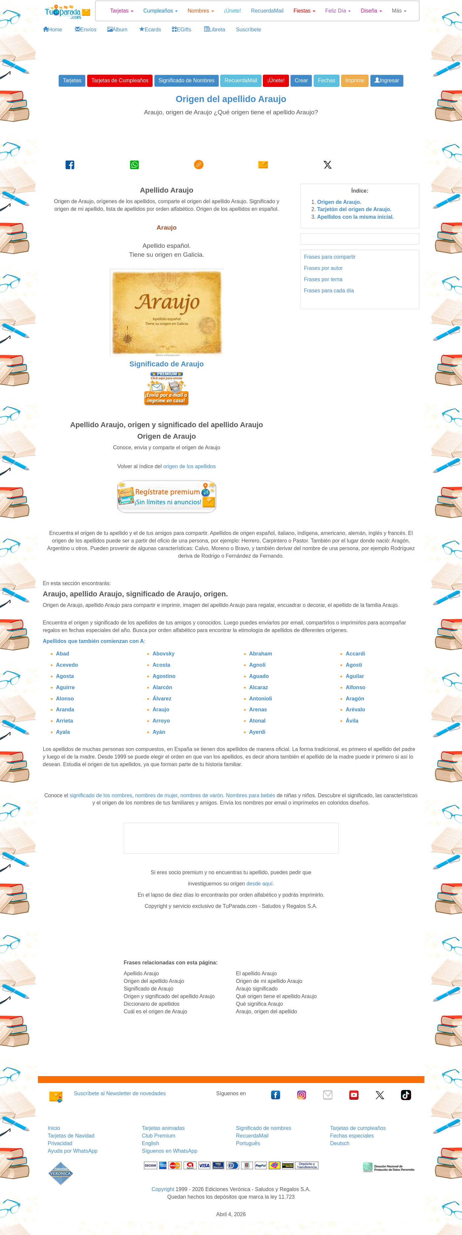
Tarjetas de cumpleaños (358, 1128)
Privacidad (60, 1143)
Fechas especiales (352, 1136)
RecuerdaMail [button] (241, 80)
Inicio (54, 1128)
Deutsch (340, 1143)
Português (248, 1143)
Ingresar (386, 80)
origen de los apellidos (189, 466)
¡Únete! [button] (275, 80)
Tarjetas (121, 11)
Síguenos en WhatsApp (169, 1151)
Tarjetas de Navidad (71, 1136)
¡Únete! (232, 11)
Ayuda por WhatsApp (73, 1151)
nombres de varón (201, 795)
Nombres (201, 11)
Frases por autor (323, 268)
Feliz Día (338, 11)
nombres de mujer (156, 795)
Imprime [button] (355, 80)
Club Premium (158, 1136)
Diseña (371, 11)
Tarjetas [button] (72, 80)
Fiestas (304, 11)
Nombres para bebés (250, 795)
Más (399, 11)
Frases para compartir (330, 257)
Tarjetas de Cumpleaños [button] (120, 80)
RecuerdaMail (267, 11)
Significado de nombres (263, 1128)
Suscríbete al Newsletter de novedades (120, 1093)
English (150, 1143)
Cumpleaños (160, 11)
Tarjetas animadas (163, 1128)
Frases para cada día (329, 290)
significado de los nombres (101, 795)
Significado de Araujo (166, 364)
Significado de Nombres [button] (187, 80)
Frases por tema (323, 279)
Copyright (163, 1189)
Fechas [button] (326, 80)
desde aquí (259, 883)
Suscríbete (248, 29)
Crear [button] (301, 80)
